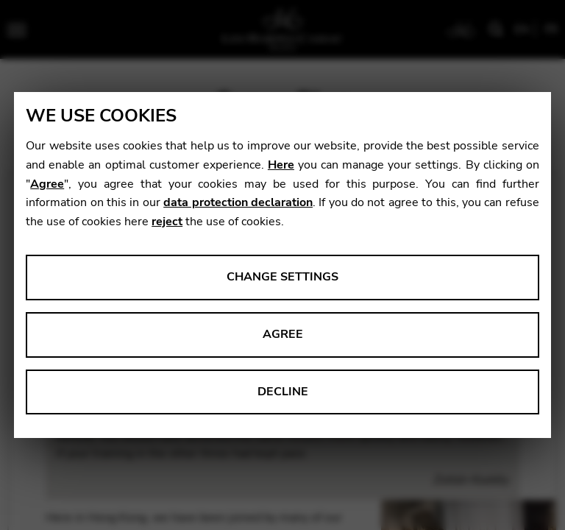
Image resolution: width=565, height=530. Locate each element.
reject (167, 221)
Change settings (282, 277)
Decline (282, 392)
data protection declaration (238, 202)
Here (281, 165)
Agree (47, 184)
